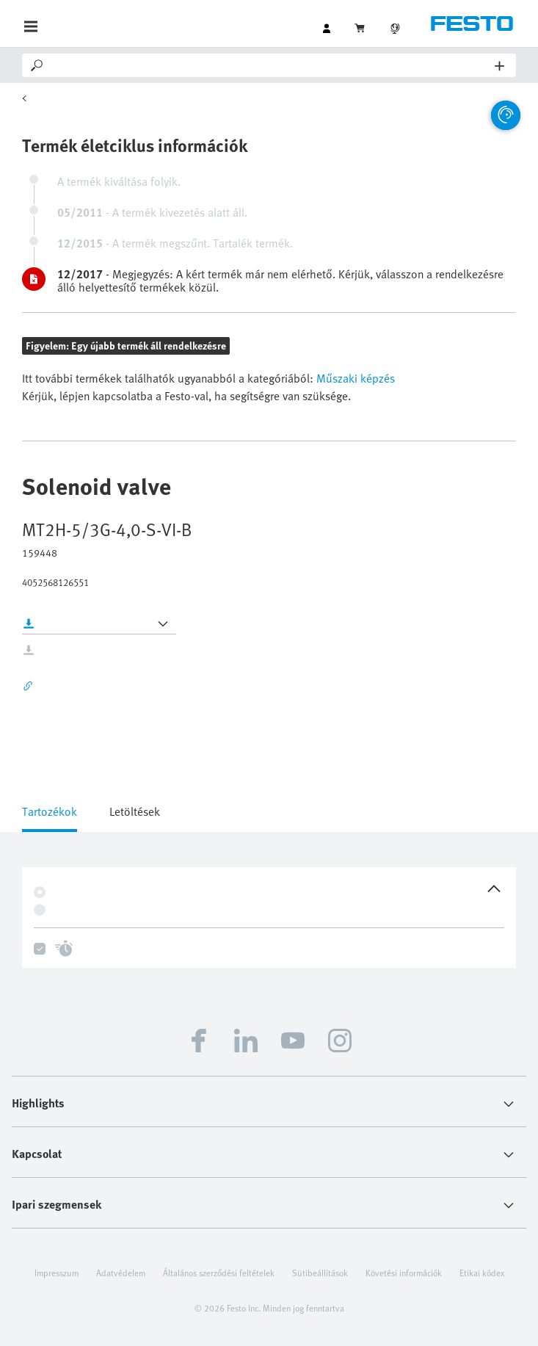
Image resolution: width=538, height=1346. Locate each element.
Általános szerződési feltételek (219, 1272)
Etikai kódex (481, 1272)
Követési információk (404, 1272)
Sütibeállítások (320, 1272)
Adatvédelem (120, 1272)
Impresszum (56, 1272)
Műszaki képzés (354, 378)
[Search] (270, 65)
